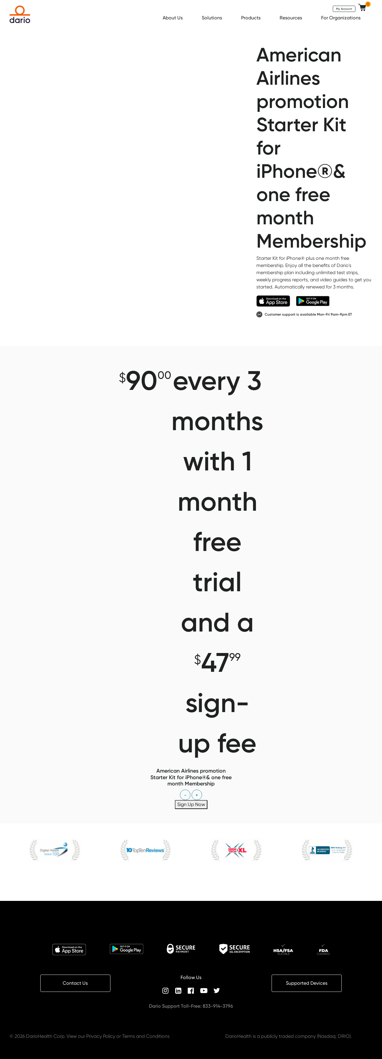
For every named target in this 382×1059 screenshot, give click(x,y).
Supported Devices (306, 983)
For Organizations (341, 18)
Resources (291, 18)
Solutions (212, 18)
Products (251, 18)
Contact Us (75, 983)
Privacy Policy (100, 1036)
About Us (173, 18)
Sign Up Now (191, 804)
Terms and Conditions (146, 1036)
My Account (344, 8)
